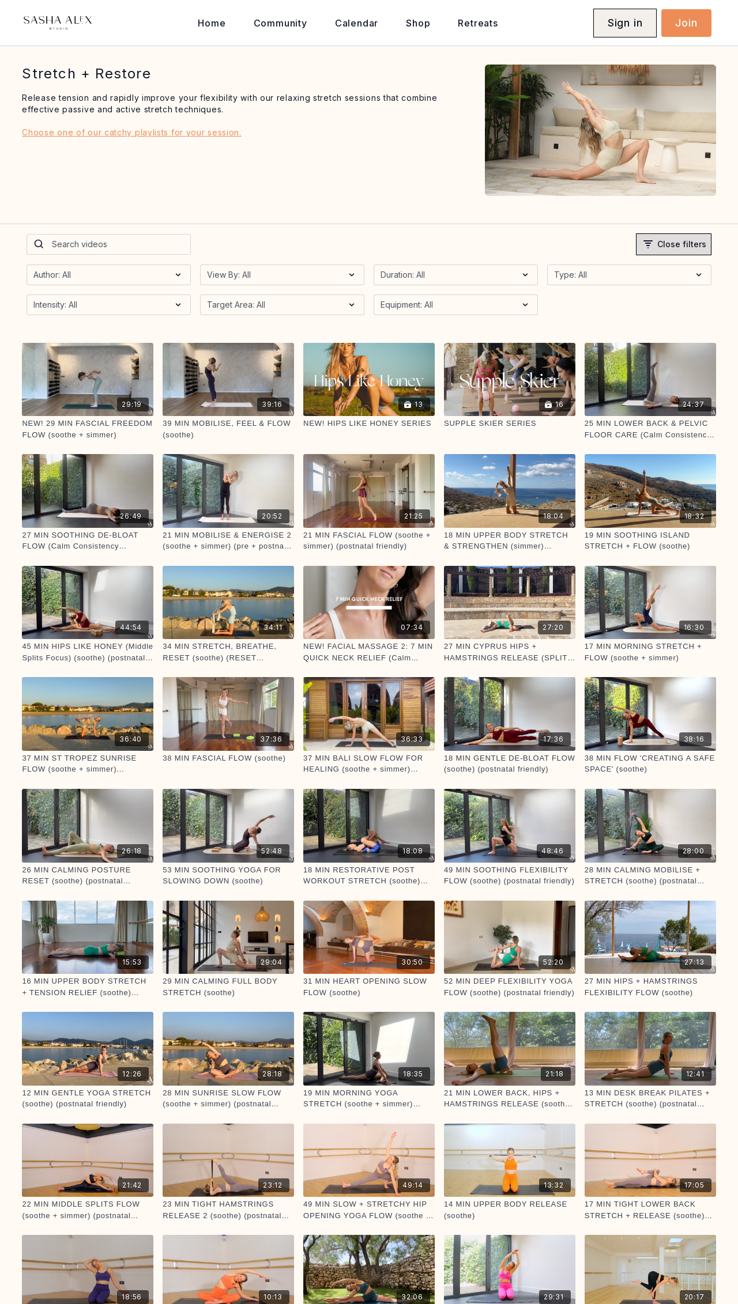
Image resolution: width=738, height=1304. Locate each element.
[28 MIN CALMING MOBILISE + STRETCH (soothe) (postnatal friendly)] (650, 875)
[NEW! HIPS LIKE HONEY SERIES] (369, 423)
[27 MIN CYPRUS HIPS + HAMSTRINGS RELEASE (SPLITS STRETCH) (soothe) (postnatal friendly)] (509, 652)
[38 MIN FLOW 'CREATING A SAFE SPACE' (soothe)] (650, 764)
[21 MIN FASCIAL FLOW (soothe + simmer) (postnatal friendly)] (369, 541)
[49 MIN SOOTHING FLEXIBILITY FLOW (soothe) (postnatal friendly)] (509, 875)
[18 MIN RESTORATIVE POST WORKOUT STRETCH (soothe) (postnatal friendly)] (369, 875)
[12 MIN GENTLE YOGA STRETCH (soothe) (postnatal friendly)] (87, 1098)
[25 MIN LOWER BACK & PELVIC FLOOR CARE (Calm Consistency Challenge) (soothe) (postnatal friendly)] (650, 429)
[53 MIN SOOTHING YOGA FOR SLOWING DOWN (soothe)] (228, 875)
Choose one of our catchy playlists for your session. (131, 132)
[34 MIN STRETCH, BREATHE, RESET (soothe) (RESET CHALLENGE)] (228, 652)
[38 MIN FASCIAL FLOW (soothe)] (228, 758)
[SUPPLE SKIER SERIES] (509, 423)
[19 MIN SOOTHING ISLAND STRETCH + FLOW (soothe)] (650, 541)
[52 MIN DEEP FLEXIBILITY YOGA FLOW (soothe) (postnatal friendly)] (509, 987)
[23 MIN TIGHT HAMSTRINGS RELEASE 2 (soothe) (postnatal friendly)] (228, 1210)
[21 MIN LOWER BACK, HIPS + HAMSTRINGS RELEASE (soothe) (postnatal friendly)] (509, 1098)
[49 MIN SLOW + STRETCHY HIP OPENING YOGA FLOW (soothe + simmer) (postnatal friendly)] (369, 1210)
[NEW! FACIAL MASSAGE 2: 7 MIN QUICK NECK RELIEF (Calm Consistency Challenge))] (369, 652)
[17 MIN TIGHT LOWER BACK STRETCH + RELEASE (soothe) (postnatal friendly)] (650, 1210)
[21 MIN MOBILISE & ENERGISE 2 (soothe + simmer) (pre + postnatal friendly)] (228, 541)
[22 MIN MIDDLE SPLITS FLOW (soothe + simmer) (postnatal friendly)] (87, 1210)
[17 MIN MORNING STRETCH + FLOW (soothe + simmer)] (650, 652)
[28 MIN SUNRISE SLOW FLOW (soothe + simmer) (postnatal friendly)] (228, 1098)
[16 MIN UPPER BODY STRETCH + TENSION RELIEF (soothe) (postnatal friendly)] (87, 987)
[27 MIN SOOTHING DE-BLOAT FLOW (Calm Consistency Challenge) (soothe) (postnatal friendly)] (87, 541)
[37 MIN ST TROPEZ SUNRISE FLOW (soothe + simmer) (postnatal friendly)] (87, 764)
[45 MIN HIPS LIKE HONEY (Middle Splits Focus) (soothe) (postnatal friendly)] (87, 652)
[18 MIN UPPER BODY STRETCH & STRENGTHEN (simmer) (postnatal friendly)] (509, 541)
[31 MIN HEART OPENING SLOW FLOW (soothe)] (369, 987)
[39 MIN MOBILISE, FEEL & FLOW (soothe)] (228, 429)
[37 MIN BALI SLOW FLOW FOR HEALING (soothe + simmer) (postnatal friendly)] (369, 764)
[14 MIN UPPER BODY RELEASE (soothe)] (509, 1210)
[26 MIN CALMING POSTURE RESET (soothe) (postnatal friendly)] (87, 875)
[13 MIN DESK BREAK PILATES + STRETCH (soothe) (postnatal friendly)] (650, 1098)
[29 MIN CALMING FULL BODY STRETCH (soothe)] (228, 987)
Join (686, 23)
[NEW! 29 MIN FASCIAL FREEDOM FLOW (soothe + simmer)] (87, 429)
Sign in (625, 23)
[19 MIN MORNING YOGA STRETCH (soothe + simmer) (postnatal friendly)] (369, 1098)
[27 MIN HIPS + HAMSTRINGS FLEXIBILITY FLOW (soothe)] (650, 987)
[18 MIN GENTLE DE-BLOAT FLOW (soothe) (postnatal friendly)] (509, 764)
